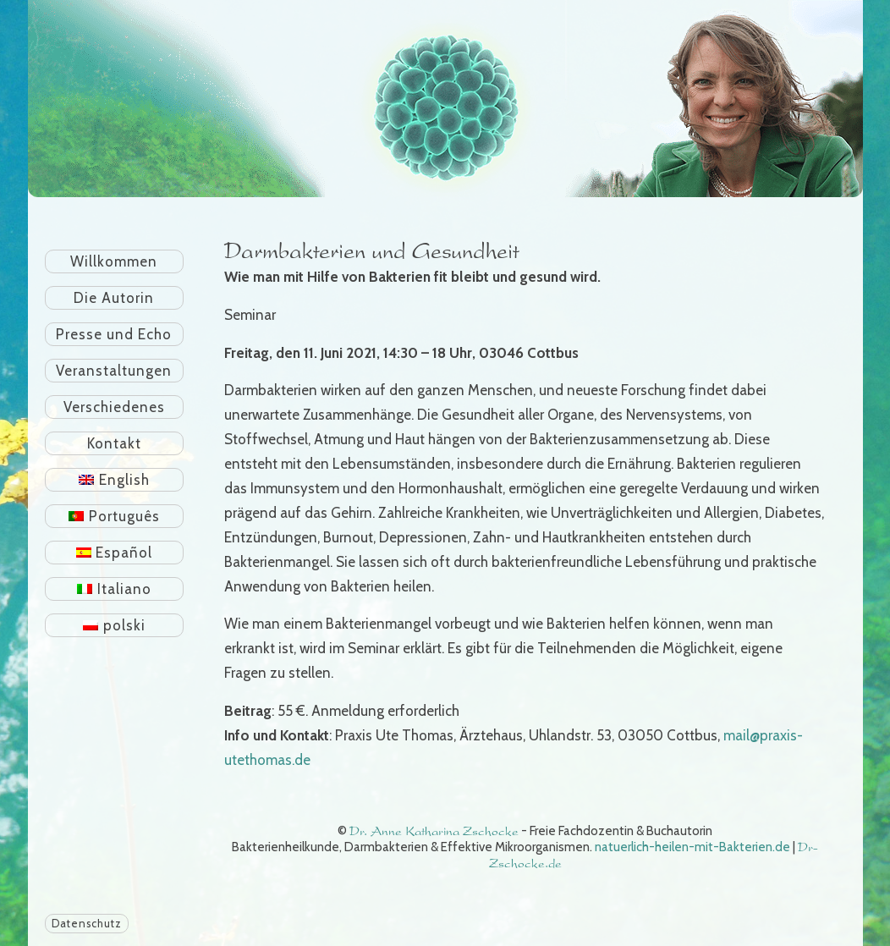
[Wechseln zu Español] (114, 552)
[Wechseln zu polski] (114, 625)
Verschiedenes (114, 407)
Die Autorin (114, 297)
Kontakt (114, 443)
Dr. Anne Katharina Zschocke (434, 831)
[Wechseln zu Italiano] (114, 589)
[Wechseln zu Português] (114, 516)
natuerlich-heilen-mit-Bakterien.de (692, 847)
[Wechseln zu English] (114, 480)
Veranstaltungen (114, 370)
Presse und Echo (114, 334)
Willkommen (113, 261)
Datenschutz (87, 923)
